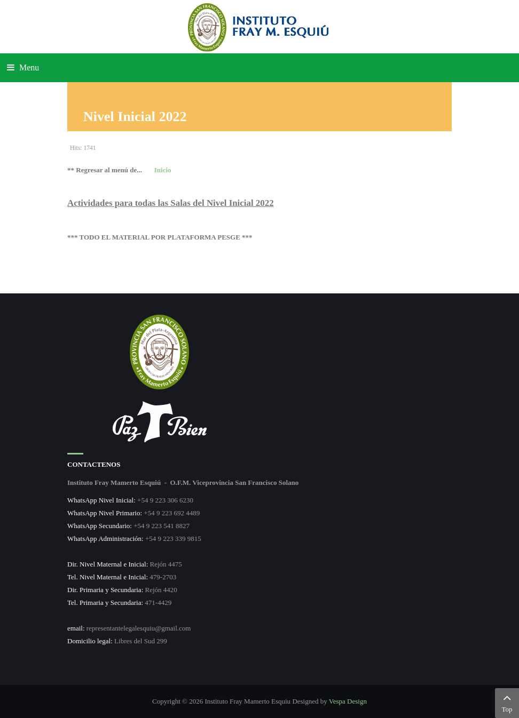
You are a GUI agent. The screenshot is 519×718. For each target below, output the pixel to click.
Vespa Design (348, 701)
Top (507, 702)
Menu (23, 67)
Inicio (162, 170)
